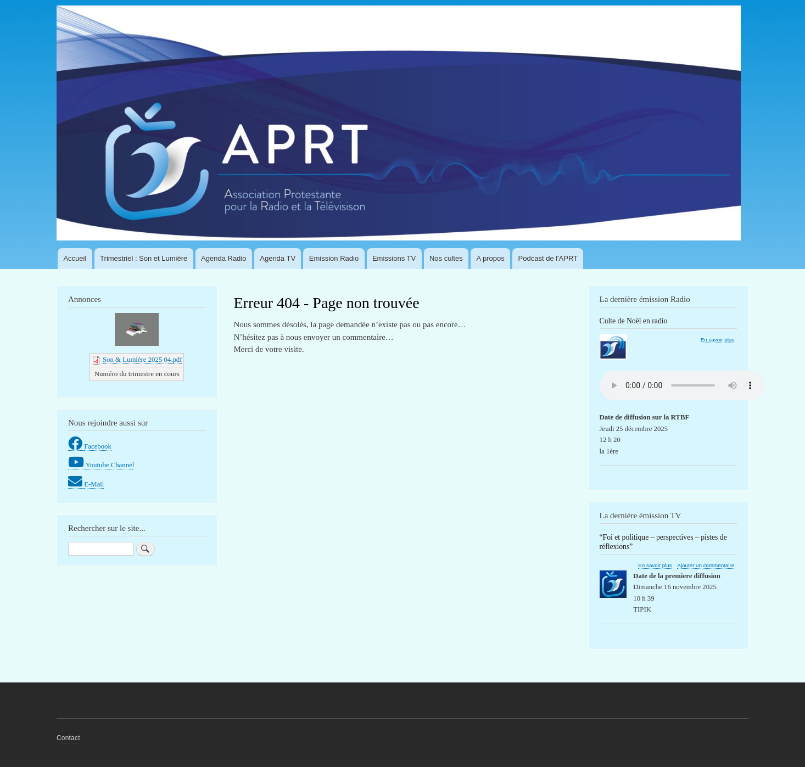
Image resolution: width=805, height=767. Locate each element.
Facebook (97, 446)
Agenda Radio (223, 258)
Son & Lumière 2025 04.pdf (142, 359)
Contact (68, 738)
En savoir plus (717, 340)
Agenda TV (277, 258)
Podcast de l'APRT (548, 258)
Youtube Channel (110, 465)
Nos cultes (446, 258)
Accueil (74, 258)
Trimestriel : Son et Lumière (143, 258)
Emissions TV (394, 258)
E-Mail (94, 484)
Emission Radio (334, 258)
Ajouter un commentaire (705, 565)
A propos (490, 258)
